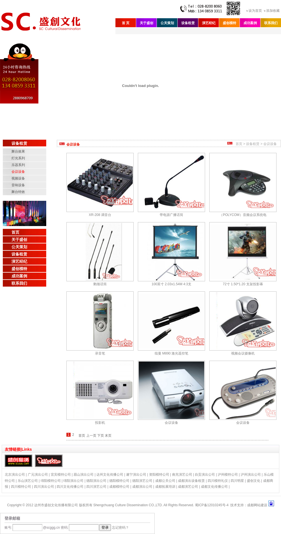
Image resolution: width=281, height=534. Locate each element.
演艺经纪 (208, 23)
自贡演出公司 (205, 475)
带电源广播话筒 (171, 215)
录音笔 (100, 353)
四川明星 (237, 481)
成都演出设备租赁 (191, 481)
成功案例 (250, 23)
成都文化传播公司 (214, 487)
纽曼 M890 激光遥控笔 (172, 353)
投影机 (100, 423)
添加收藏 (273, 11)
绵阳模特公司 (51, 481)
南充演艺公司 (182, 475)
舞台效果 (18, 151)
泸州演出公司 (251, 475)
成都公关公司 (165, 481)
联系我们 (271, 23)
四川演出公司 (44, 487)
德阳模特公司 (119, 481)
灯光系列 (18, 158)
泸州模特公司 (228, 475)
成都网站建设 (257, 505)
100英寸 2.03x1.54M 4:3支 (171, 284)
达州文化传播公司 (109, 475)
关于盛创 (146, 23)
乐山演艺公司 (28, 481)
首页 (15, 232)
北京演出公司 (15, 475)
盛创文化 (253, 481)
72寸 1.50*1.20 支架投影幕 (243, 284)
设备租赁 (188, 23)
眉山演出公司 (83, 475)
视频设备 (18, 178)
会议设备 (18, 172)
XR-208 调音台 (100, 215)
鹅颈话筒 (100, 284)
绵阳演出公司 (73, 481)
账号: (8, 528)
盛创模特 (229, 23)
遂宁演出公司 (136, 475)
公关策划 (167, 23)
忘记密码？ (120, 528)
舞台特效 (18, 192)
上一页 (91, 436)
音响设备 (18, 185)
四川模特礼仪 (218, 481)
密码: (64, 528)
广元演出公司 (38, 475)
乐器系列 (18, 165)
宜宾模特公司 (61, 475)
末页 (108, 436)
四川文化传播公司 (70, 487)
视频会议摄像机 (243, 353)
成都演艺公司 (188, 487)
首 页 (125, 23)
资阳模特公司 (159, 475)
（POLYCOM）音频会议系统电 (242, 215)
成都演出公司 (142, 487)
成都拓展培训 (165, 487)
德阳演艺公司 (142, 481)
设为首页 (255, 11)
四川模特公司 (21, 487)
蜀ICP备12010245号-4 (212, 505)
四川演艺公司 (96, 487)
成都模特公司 (119, 487)
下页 (100, 436)
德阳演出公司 (96, 481)
